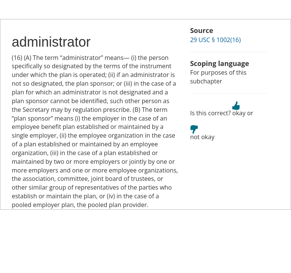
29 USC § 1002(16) (215, 40)
